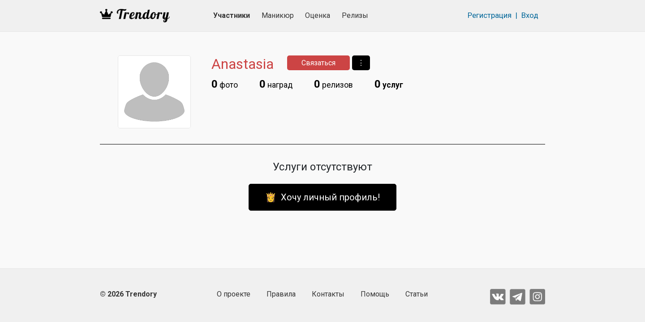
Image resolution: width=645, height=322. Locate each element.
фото (224, 84)
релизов (333, 84)
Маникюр (278, 15)
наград (275, 84)
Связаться (318, 63)
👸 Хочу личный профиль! (322, 197)
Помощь (375, 294)
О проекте (233, 294)
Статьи (416, 294)
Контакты (328, 294)
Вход (529, 15)
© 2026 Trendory (128, 294)
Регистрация (490, 15)
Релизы (355, 15)
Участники (231, 15)
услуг (388, 84)
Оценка (317, 15)
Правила (281, 294)
